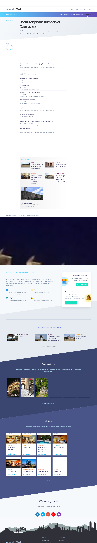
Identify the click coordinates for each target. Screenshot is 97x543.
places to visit (79, 14)
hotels (73, 9)
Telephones (9, 21)
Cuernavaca (10, 14)
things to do (67, 14)
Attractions (61, 540)
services (73, 14)
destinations (79, 9)
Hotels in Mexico (46, 542)
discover (86, 9)
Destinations (21, 215)
